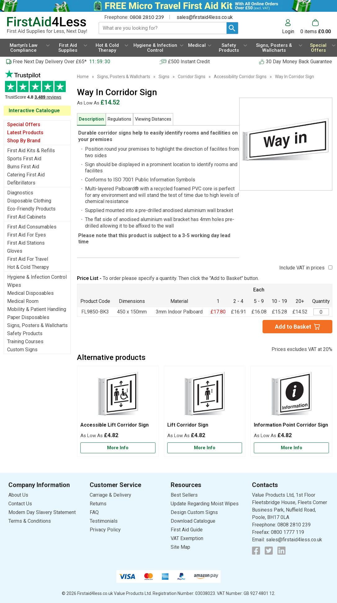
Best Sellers (184, 495)
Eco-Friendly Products (31, 209)
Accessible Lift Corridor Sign (114, 425)
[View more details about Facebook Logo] (256, 551)
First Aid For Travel (27, 259)
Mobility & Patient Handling (36, 309)
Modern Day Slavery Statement (42, 512)
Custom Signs (22, 349)
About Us (18, 495)
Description (91, 119)
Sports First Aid (24, 159)
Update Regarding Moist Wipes (205, 504)
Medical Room (22, 301)
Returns (98, 504)
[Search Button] (232, 28)
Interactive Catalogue (34, 110)
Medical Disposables (30, 293)
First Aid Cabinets (26, 217)
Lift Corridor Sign (187, 425)
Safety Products (25, 333)
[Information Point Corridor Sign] (291, 411)
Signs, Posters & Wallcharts (37, 325)
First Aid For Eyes (26, 235)
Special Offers (23, 124)
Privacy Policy (105, 530)
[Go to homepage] (47, 25)
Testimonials (37, 88)
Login (288, 31)
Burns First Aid (23, 167)
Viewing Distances (153, 119)
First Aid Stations (26, 243)
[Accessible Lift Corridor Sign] (118, 411)
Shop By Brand (23, 141)
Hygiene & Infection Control (37, 277)
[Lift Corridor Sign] (205, 411)
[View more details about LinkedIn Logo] (281, 551)
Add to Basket (293, 326)
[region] (117, 395)
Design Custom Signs (194, 512)
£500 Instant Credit (189, 61)
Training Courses (25, 341)
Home (83, 76)
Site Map (180, 547)
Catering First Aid (26, 175)
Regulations (119, 119)
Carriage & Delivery (110, 495)
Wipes (14, 285)
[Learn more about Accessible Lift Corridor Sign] (117, 447)
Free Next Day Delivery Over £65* (50, 61)
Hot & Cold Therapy (28, 267)
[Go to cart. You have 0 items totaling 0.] (315, 26)
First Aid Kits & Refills (31, 150)
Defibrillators (21, 183)
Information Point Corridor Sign (291, 425)
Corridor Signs (191, 76)
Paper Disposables (28, 317)
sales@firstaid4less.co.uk (205, 17)
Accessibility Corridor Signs (240, 76)
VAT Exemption (187, 538)
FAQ (94, 512)
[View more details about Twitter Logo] (269, 551)
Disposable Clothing (29, 201)
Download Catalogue (193, 521)
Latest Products (25, 132)
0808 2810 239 (147, 17)
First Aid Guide (187, 530)
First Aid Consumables (31, 227)
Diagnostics (20, 193)
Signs (164, 76)
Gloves (14, 251)
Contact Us (20, 504)
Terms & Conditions (29, 521)
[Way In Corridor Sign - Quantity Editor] (321, 311)
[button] (291, 26)
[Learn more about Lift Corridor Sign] (204, 447)
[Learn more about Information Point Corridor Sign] (291, 447)
